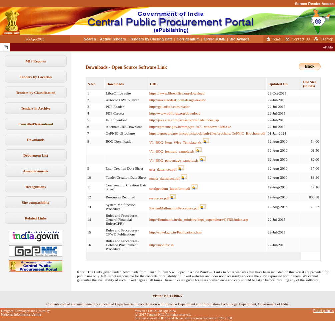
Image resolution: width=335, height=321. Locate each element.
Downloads (35, 140)
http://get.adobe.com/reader (169, 107)
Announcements (35, 171)
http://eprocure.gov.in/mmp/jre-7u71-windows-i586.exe (190, 127)
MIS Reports (36, 61)
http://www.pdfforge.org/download (174, 113)
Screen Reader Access (314, 4)
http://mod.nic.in (161, 245)
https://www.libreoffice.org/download (177, 93)
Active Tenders (113, 39)
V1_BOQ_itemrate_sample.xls (172, 151)
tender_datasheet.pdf (164, 178)
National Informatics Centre (21, 314)
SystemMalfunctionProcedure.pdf (174, 208)
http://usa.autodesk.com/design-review (177, 100)
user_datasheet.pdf (163, 169)
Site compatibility (36, 202)
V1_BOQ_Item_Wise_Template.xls (175, 142)
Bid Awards (240, 39)
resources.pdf (159, 198)
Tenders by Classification (35, 93)
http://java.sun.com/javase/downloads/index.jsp (184, 120)
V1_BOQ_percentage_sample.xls (174, 160)
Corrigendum (188, 39)
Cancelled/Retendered (35, 124)
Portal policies (323, 311)
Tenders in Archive (36, 108)
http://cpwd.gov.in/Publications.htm (175, 232)
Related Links (36, 218)
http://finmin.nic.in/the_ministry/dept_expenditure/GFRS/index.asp (198, 219)
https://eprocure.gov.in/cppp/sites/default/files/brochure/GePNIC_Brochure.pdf (207, 133)
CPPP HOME (215, 39)
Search (90, 39)
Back (310, 66)
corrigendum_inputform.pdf (169, 188)
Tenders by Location (36, 77)
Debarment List (35, 155)
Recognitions (36, 187)
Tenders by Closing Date (151, 39)
